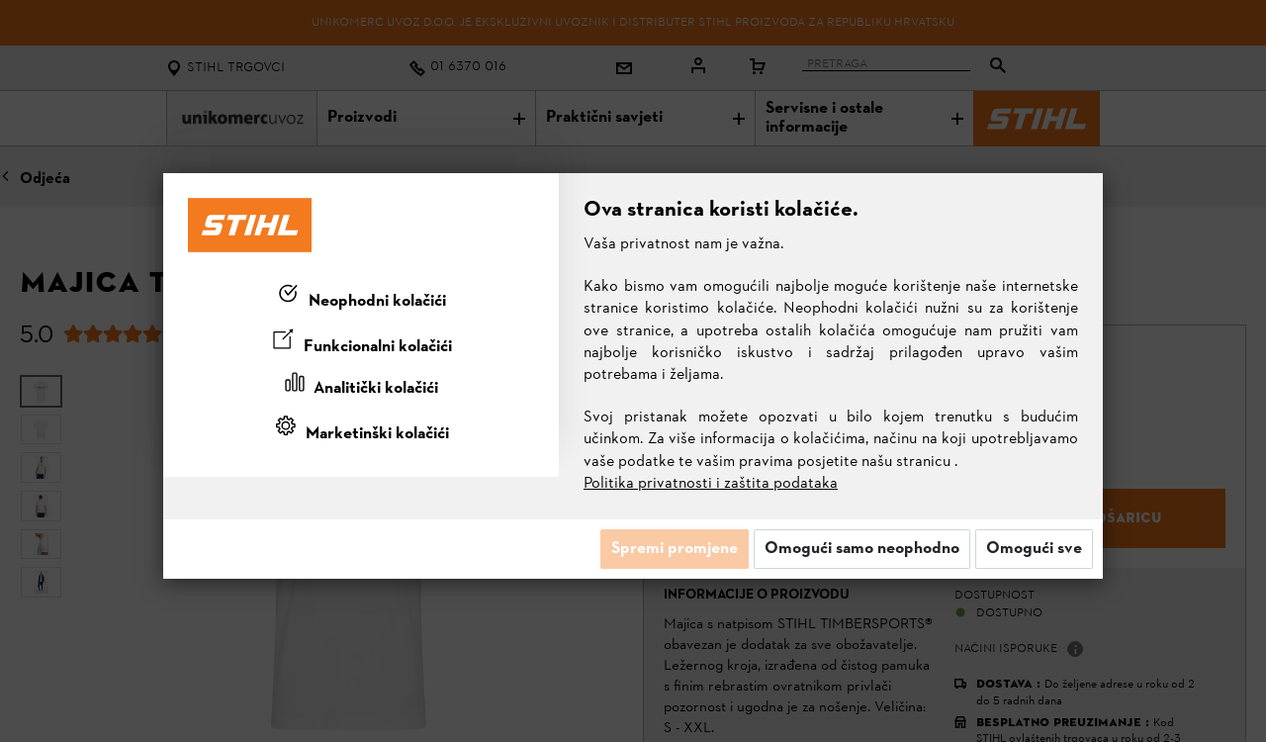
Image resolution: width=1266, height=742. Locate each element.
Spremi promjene (674, 549)
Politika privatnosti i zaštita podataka (711, 484)
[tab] (361, 298)
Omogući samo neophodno (862, 549)
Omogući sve (1034, 549)
